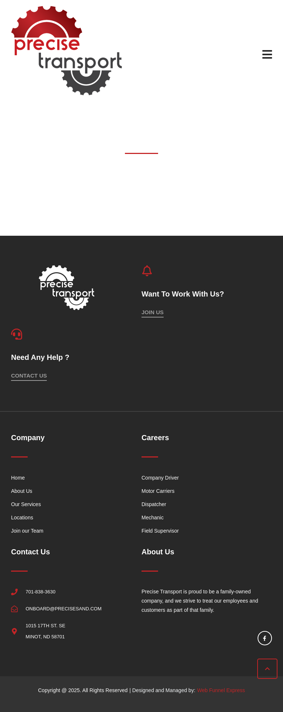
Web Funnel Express (221, 690)
